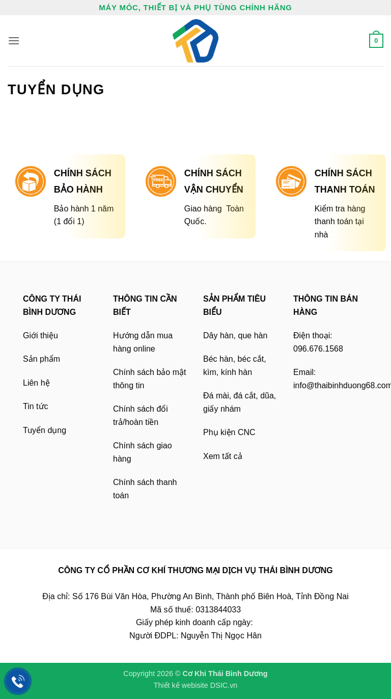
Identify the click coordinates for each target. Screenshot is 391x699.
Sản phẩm (41, 359)
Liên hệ (36, 383)
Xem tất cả (222, 456)
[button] (14, 40)
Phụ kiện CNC (229, 432)
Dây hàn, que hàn (235, 335)
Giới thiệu (40, 335)
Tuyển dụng (44, 430)
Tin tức (35, 406)
